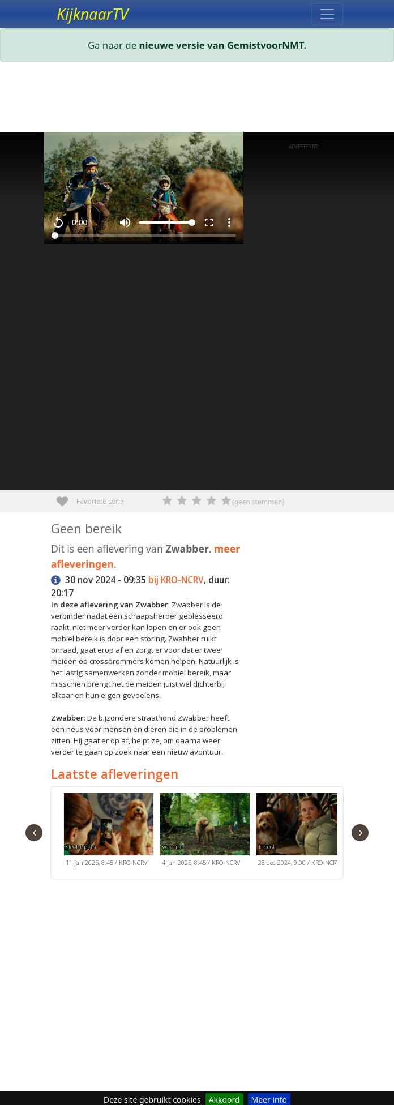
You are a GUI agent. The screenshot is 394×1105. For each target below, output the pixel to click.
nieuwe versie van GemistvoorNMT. (223, 45)
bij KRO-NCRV (176, 580)
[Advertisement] (197, 99)
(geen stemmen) (258, 502)
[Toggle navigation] (327, 14)
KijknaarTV (92, 14)
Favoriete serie (66, 497)
